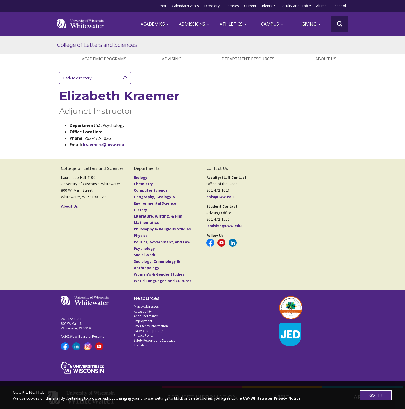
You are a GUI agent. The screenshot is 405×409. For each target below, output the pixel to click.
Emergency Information (151, 326)
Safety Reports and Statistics (154, 340)
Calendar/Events (185, 5)
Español (339, 5)
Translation (142, 345)
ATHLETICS (233, 24)
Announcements (146, 316)
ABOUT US (325, 59)
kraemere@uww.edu (103, 145)
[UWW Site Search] (339, 24)
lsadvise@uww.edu (224, 225)
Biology (140, 177)
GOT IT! (375, 395)
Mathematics (146, 222)
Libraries (232, 5)
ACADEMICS (155, 24)
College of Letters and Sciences (97, 45)
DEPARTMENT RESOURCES (248, 59)
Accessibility (143, 311)
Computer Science (151, 190)
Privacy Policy (143, 335)
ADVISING (171, 59)
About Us (69, 206)
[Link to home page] (80, 23)
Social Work (144, 254)
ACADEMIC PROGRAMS (104, 59)
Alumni (322, 5)
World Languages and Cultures (162, 280)
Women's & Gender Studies (159, 274)
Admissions (194, 24)
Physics (141, 235)
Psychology (144, 248)
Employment (143, 321)
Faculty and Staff (294, 5)
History (140, 209)
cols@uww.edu (220, 196)
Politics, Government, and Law (162, 242)
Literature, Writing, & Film (158, 216)
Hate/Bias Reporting (148, 331)
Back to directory (77, 77)
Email (162, 5)
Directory (212, 5)
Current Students (258, 5)
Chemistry (143, 183)
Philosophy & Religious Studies (162, 229)
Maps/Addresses (146, 306)
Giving (311, 24)
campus (272, 24)
